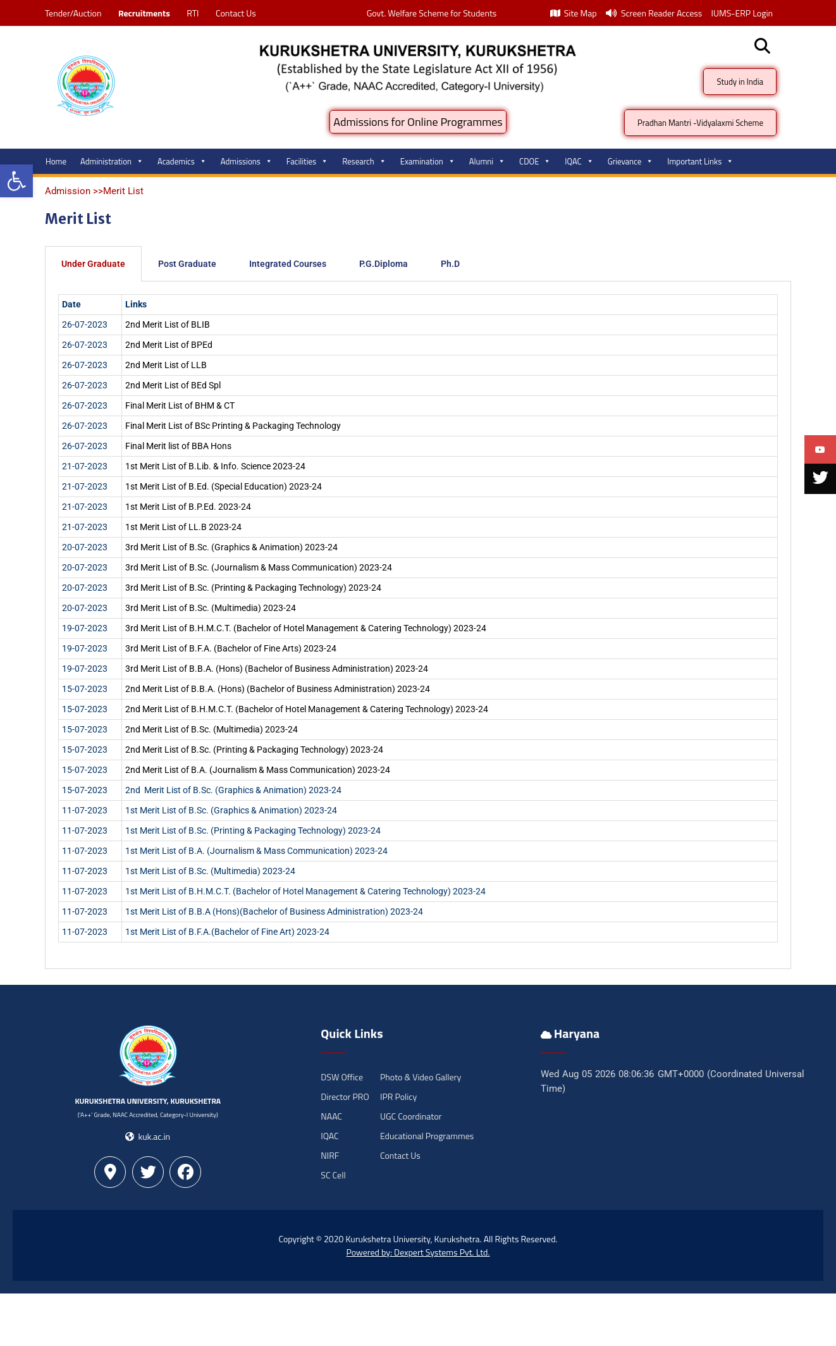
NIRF (330, 1155)
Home (56, 161)
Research (364, 161)
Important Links (700, 161)
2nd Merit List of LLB (166, 365)
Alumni (487, 161)
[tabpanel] (418, 625)
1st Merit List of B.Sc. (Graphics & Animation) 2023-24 (231, 810)
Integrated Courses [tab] (287, 264)
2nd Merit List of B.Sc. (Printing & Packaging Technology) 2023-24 (254, 749)
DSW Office (342, 1077)
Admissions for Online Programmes (417, 121)
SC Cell (333, 1175)
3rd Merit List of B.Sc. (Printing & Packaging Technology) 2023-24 (253, 588)
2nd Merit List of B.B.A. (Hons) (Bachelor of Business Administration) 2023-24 (277, 689)
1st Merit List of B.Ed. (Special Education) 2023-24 (223, 486)
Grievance (631, 161)
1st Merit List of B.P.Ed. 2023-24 (188, 507)
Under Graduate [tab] (93, 264)
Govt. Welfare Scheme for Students (432, 13)
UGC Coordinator (410, 1116)
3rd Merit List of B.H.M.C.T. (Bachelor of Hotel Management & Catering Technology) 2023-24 (305, 628)
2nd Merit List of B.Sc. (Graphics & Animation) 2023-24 (233, 790)
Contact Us (236, 13)
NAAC (331, 1116)
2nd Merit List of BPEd (168, 345)
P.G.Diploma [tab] (383, 264)
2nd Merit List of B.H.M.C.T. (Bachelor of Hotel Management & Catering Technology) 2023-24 (306, 709)
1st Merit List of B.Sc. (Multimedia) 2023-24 (210, 871)
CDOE (535, 161)
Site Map (573, 13)
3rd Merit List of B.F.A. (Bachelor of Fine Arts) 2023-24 (230, 648)
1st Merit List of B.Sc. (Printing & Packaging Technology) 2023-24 (253, 830)
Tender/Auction (73, 13)
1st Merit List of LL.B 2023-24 (183, 527)
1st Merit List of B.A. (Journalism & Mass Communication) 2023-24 (256, 851)
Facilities (307, 161)
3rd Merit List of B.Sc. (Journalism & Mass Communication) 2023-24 (258, 567)
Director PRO (345, 1096)
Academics (182, 161)
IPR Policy (398, 1096)
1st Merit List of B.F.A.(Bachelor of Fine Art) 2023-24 (227, 932)
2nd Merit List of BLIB (167, 324)
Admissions (247, 161)
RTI (193, 13)
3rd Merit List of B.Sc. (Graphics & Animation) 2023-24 (231, 547)
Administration (112, 161)
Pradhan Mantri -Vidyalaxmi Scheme (700, 122)
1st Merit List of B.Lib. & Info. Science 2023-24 (215, 466)
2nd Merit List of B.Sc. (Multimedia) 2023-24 (211, 729)
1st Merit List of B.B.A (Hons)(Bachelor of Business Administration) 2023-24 (274, 911)
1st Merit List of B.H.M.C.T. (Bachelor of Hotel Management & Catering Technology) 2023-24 (305, 891)
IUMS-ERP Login (742, 13)
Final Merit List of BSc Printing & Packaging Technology (233, 426)
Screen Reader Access (654, 13)
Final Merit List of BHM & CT (180, 405)
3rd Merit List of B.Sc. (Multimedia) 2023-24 (210, 608)
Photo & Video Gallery (420, 1077)
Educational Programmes (427, 1135)
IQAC (579, 161)
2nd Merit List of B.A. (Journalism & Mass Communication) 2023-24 (257, 770)
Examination (427, 161)
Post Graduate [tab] (187, 264)
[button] (16, 180)
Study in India (739, 81)
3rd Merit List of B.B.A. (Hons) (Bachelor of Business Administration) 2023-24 (276, 669)
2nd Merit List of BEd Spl (173, 385)
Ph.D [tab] (450, 264)
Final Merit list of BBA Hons (178, 446)
